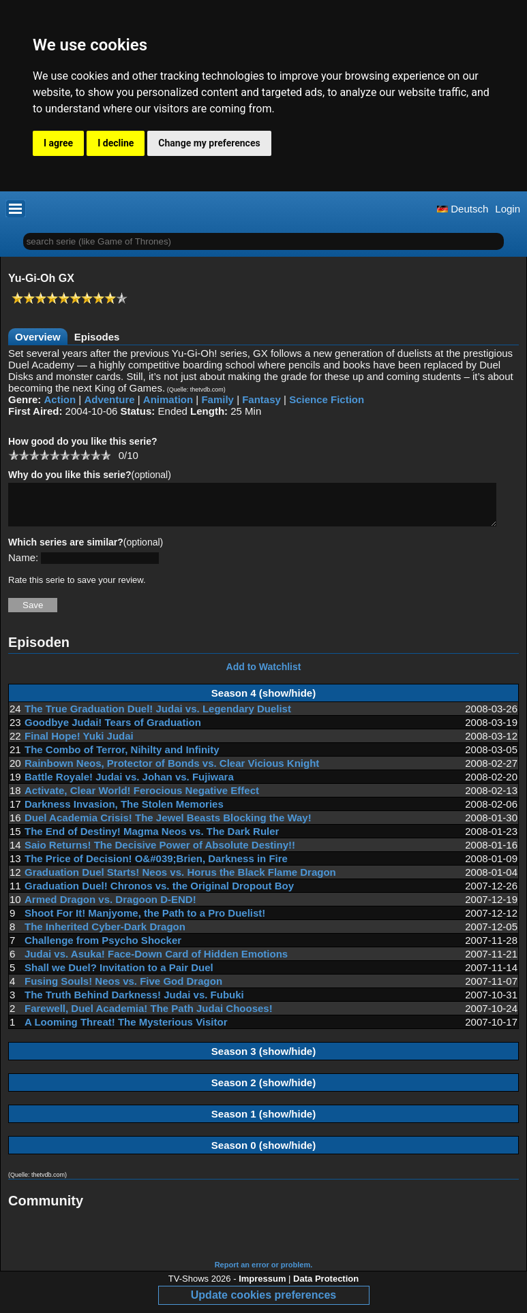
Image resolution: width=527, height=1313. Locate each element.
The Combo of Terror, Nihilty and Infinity (122, 757)
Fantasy (261, 399)
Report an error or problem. (264, 1273)
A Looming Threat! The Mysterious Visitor (126, 1030)
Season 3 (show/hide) (263, 1059)
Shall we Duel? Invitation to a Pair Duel (119, 975)
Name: (23, 565)
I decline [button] (115, 143)
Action (60, 399)
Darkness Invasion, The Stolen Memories (124, 812)
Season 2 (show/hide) (263, 1090)
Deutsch (462, 209)
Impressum (262, 1287)
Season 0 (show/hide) (263, 1153)
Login (507, 209)
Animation (168, 399)
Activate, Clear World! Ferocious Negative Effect (142, 798)
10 (105, 454)
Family (217, 399)
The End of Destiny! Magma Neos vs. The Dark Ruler (152, 839)
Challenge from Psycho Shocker (103, 948)
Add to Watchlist (263, 674)
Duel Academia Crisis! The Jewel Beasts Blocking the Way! (168, 826)
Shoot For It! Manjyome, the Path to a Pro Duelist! (145, 921)
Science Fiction (326, 399)
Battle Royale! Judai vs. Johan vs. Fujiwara (129, 785)
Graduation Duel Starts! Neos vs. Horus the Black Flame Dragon (180, 880)
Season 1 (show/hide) (263, 1122)
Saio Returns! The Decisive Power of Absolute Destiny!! (160, 853)
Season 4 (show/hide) (263, 701)
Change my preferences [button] (209, 143)
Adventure (109, 399)
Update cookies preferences (263, 1303)
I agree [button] (58, 143)
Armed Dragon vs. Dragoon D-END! (110, 907)
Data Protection (326, 1287)
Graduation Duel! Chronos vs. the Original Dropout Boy (159, 894)
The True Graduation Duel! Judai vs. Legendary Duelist (158, 717)
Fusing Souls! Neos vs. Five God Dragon (123, 989)
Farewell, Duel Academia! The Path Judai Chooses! (149, 1016)
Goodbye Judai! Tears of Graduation (113, 730)
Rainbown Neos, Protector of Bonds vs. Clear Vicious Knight (172, 771)
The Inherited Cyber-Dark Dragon (105, 934)
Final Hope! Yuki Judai (79, 744)
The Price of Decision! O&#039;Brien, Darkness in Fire (156, 866)
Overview (38, 337)
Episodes (97, 337)
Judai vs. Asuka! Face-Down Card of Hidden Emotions (156, 962)
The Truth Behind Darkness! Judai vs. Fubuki (134, 1003)
